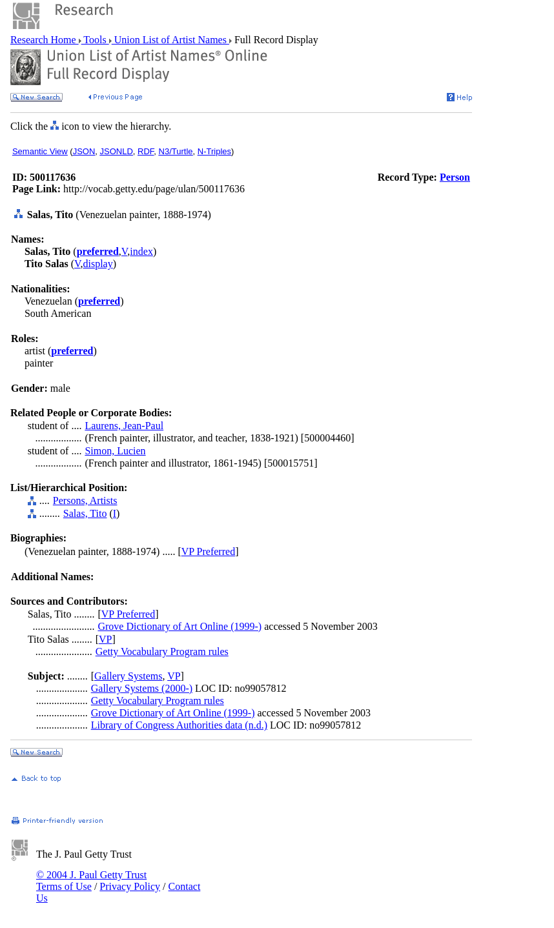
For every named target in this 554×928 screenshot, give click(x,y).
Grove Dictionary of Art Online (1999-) (179, 626)
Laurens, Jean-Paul (124, 425)
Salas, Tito (85, 513)
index (141, 251)
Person (455, 177)
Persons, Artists (85, 500)
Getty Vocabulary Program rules (162, 651)
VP (105, 639)
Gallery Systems (128, 676)
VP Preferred (208, 551)
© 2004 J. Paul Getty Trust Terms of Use (91, 880)
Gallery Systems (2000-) (141, 688)
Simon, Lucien (115, 450)
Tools (95, 39)
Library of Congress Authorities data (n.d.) (179, 725)
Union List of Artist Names (170, 39)
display (97, 263)
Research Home (44, 39)
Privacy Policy (129, 886)
